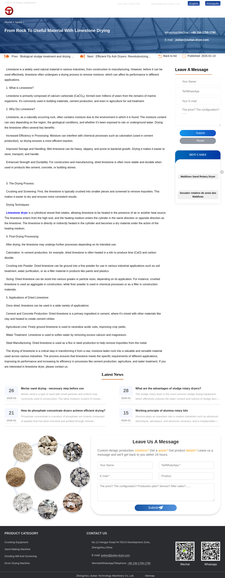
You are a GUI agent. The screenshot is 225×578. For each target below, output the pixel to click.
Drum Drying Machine (17, 563)
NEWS (189, 11)
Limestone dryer (17, 212)
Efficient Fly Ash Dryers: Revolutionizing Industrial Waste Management (123, 56)
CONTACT (209, 11)
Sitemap (149, 575)
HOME (106, 11)
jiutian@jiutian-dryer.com (165, 3)
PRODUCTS (126, 12)
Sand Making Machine (17, 549)
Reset (200, 140)
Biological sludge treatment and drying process (48, 56)
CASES (147, 11)
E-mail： (178, 40)
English (193, 3)
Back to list (170, 55)
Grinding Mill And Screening (21, 556)
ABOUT (168, 11)
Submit (200, 133)
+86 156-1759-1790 (128, 3)
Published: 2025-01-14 (202, 55)
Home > (10, 22)
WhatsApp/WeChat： (181, 33)
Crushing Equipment (16, 542)
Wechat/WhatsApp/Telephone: (121, 563)
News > (20, 22)
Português (213, 3)
